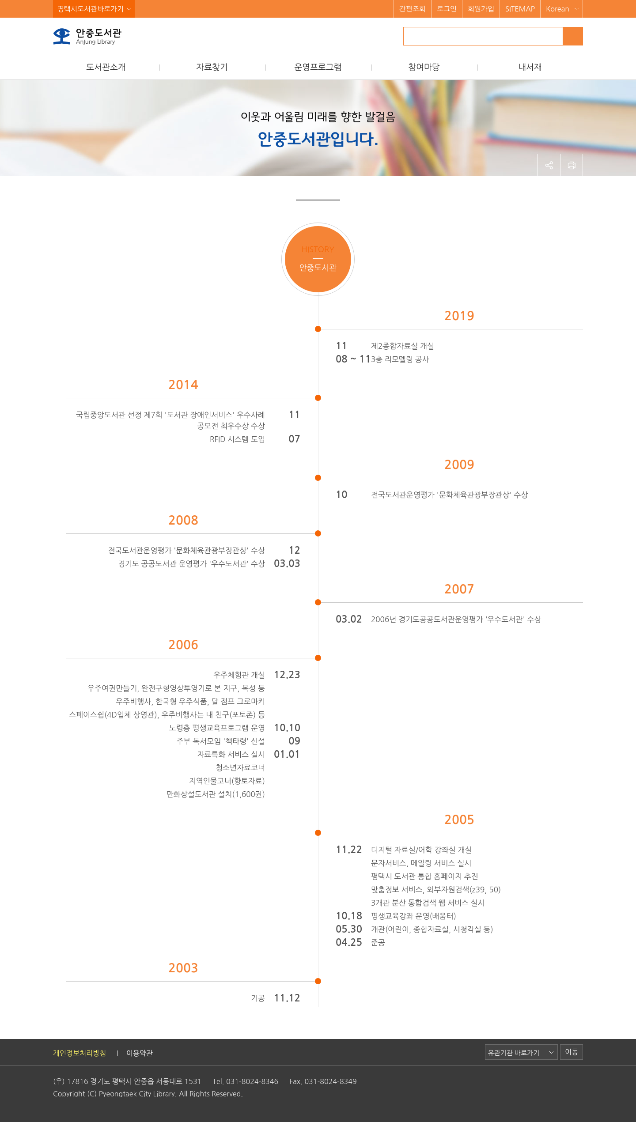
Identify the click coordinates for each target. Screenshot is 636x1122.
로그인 (447, 8)
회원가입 (481, 8)
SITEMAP (520, 8)
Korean (557, 8)
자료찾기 (211, 67)
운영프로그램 (317, 67)
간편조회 (412, 8)
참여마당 (423, 67)
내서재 (530, 67)
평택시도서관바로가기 (90, 8)
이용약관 (139, 1053)
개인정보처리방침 (79, 1053)
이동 (571, 1051)
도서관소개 (105, 67)
